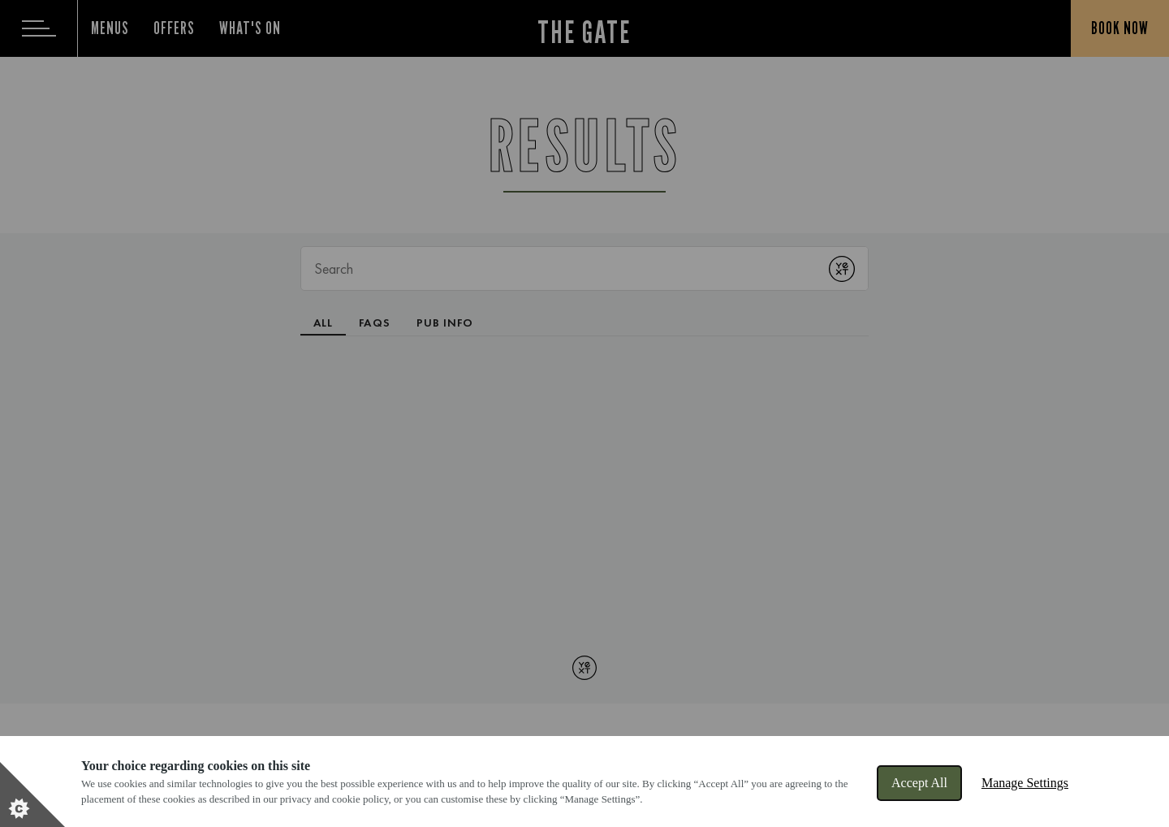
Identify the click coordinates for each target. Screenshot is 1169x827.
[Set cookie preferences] (32, 794)
